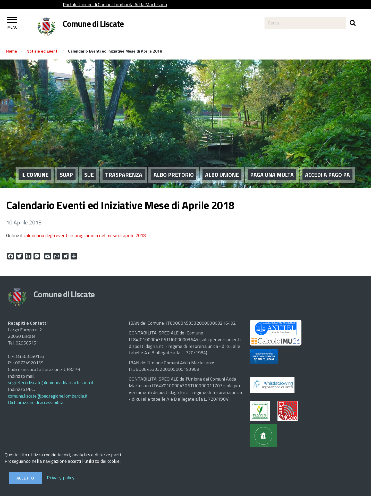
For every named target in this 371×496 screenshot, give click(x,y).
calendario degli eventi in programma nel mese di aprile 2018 (85, 235)
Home (11, 51)
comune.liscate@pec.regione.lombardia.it (48, 395)
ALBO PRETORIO (174, 169)
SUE (89, 169)
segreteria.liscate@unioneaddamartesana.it (51, 382)
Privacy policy (60, 477)
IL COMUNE (34, 169)
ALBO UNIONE (222, 169)
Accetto (25, 478)
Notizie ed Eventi (42, 51)
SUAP (66, 169)
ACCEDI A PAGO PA (327, 169)
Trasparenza (123, 169)
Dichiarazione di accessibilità (35, 402)
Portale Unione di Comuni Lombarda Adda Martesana (115, 4)
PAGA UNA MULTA (272, 169)
